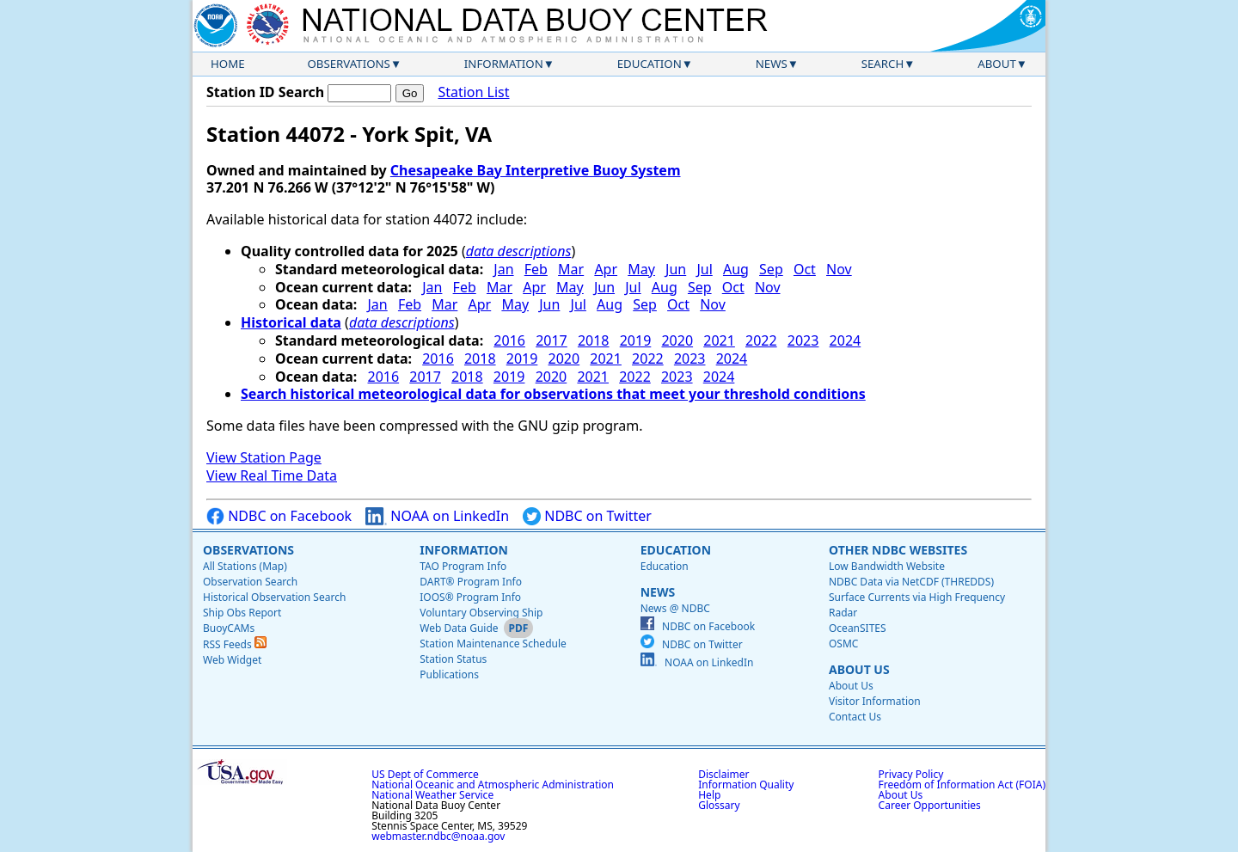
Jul (704, 269)
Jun (675, 269)
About (997, 63)
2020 (677, 340)
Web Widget (232, 660)
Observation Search (250, 581)
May (641, 269)
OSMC (843, 643)
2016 (509, 340)
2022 (761, 340)
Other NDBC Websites (898, 550)
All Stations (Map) (245, 566)
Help (709, 795)
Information (503, 63)
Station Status (453, 659)
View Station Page (264, 457)
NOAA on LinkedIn (437, 516)
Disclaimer (723, 774)
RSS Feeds (235, 644)
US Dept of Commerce (425, 774)
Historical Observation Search (274, 597)
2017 (551, 340)
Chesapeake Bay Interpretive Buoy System (535, 170)
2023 (803, 340)
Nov (839, 269)
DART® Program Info (471, 581)
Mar (571, 269)
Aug (736, 269)
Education (649, 63)
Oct (805, 269)
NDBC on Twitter (587, 516)
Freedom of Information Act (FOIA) (962, 784)
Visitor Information (875, 701)
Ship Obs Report (242, 612)
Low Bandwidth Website (887, 566)
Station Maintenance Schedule (493, 643)
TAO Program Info (463, 566)
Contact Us (855, 716)
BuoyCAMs (228, 628)
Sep (771, 269)
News (772, 63)
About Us (859, 669)
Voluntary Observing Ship (481, 612)
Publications (449, 674)
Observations (348, 63)
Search (882, 63)
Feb (536, 269)
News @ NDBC (675, 608)
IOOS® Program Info (470, 597)
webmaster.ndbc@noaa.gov (438, 836)
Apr (605, 269)
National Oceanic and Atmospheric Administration (492, 784)
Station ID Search (265, 92)
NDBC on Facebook (279, 516)
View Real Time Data (271, 475)
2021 (719, 340)
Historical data (291, 322)
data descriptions (519, 251)
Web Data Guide (459, 628)
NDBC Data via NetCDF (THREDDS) (911, 581)
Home (228, 63)
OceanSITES (857, 628)
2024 (845, 340)
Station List (473, 92)
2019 (636, 340)
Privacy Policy (911, 774)
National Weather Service (432, 795)
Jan (503, 269)
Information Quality (746, 784)
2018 (594, 340)
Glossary (718, 805)
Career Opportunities (930, 805)
